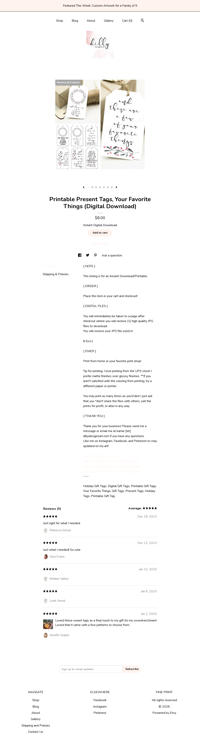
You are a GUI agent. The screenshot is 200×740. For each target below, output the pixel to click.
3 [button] (96, 187)
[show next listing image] (116, 187)
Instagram (100, 706)
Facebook (100, 700)
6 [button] (108, 187)
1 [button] (88, 187)
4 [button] (100, 187)
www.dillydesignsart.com (100, 456)
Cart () (127, 21)
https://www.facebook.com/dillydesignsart (111, 471)
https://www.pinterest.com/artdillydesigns (111, 461)
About (91, 21)
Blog (75, 21)
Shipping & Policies (56, 274)
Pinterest (100, 713)
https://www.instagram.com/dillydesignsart (112, 466)
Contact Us (35, 732)
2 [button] (92, 187)
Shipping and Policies (35, 725)
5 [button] (104, 187)
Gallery (108, 21)
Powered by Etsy (164, 713)
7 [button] (112, 187)
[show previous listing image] (84, 187)
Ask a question (112, 255)
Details (49, 266)
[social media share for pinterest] (96, 255)
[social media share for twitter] (88, 255)
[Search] (142, 21)
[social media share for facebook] (80, 255)
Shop (59, 21)
